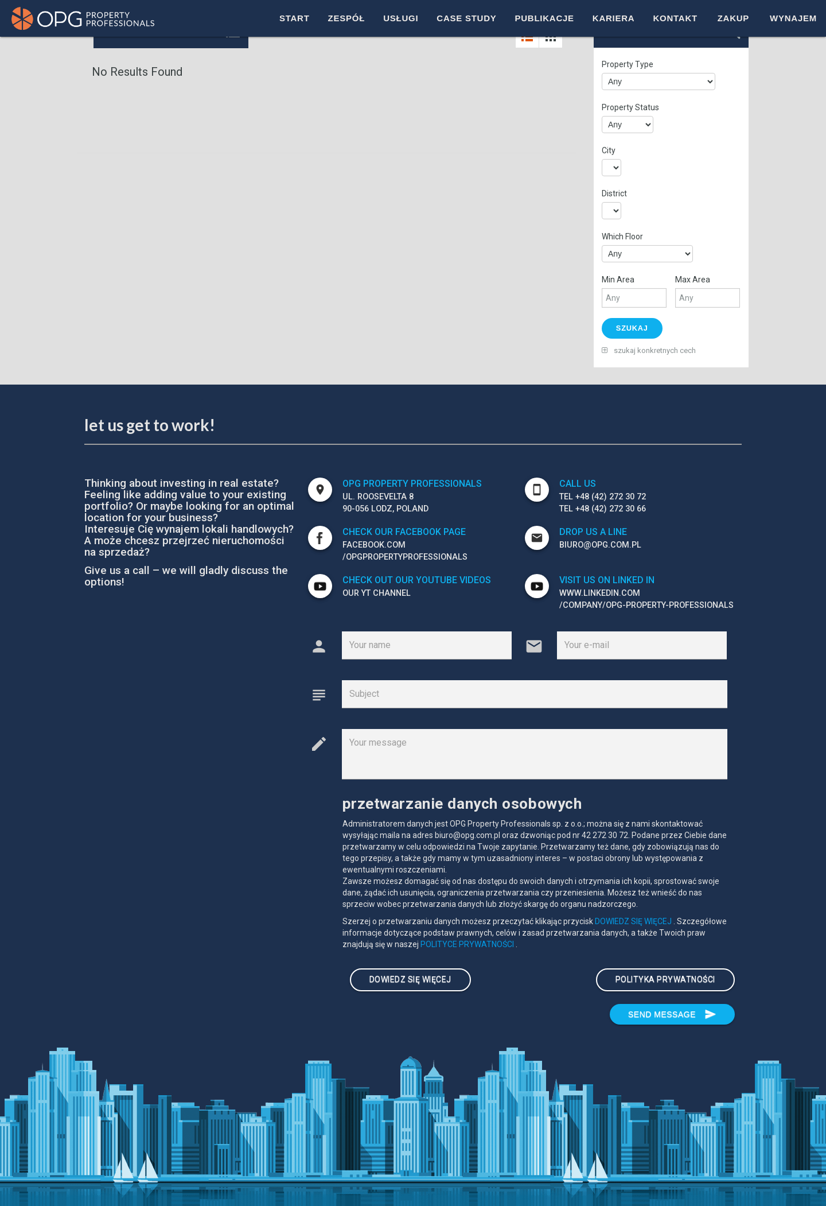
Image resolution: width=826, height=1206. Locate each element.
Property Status (630, 107)
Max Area (692, 279)
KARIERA (614, 18)
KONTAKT (675, 18)
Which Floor (622, 236)
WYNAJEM (793, 18)
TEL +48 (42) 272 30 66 (602, 508)
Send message (672, 1012)
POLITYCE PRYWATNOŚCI (468, 943)
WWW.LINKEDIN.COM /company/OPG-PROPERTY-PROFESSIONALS (646, 598)
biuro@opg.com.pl (600, 544)
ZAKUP (733, 18)
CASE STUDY (466, 18)
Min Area (618, 279)
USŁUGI (400, 18)
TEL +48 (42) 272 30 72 (602, 496)
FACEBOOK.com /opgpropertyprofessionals (404, 550)
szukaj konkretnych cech (649, 349)
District (614, 193)
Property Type (627, 64)
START (294, 18)
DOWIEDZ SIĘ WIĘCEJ (634, 920)
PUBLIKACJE (544, 18)
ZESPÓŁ (346, 18)
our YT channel (376, 592)
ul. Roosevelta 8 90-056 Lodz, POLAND (385, 502)
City (608, 150)
